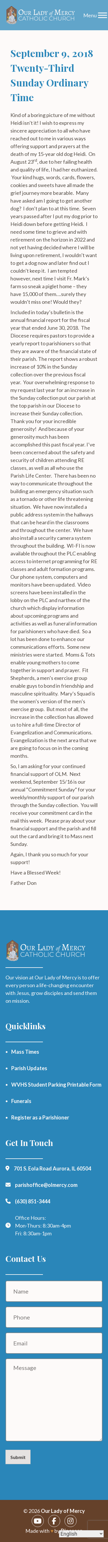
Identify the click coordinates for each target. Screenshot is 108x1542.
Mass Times (25, 1052)
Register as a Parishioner (40, 1117)
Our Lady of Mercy (63, 1511)
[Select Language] (81, 1533)
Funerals (21, 1101)
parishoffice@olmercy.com (46, 1185)
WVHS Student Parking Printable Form (56, 1084)
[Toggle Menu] (102, 15)
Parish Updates (29, 1068)
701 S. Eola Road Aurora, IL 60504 (52, 1168)
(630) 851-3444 (32, 1201)
